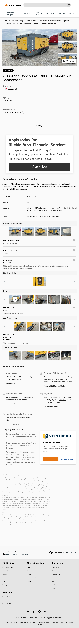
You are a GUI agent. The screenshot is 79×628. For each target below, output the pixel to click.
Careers (4, 578)
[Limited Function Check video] (74, 308)
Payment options (51, 406)
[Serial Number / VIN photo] (74, 240)
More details (11, 404)
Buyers (29, 567)
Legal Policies (33, 618)
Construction (55, 567)
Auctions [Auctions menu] (26, 13)
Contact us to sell (7, 603)
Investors (5, 574)
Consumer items (56, 571)
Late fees (62, 400)
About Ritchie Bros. (7, 567)
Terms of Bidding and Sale (54, 386)
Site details (10, 383)
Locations (70, 13)
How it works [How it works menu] (38, 13)
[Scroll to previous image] (4, 231)
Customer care (6, 596)
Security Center (6, 585)
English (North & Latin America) (17, 554)
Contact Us (71, 553)
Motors (54, 581)
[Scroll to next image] (74, 231)
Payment (29, 581)
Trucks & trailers (56, 574)
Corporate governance (8, 571)
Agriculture (55, 578)
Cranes (54, 588)
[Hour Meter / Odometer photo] (74, 260)
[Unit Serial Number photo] (74, 250)
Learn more (67, 459)
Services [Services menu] (50, 13)
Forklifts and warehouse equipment (62, 585)
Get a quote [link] (50, 459)
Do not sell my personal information (51, 618)
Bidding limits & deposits (34, 578)
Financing (61, 13)
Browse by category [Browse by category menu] (11, 13)
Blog (3, 581)
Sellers (29, 571)
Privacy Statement (21, 618)
